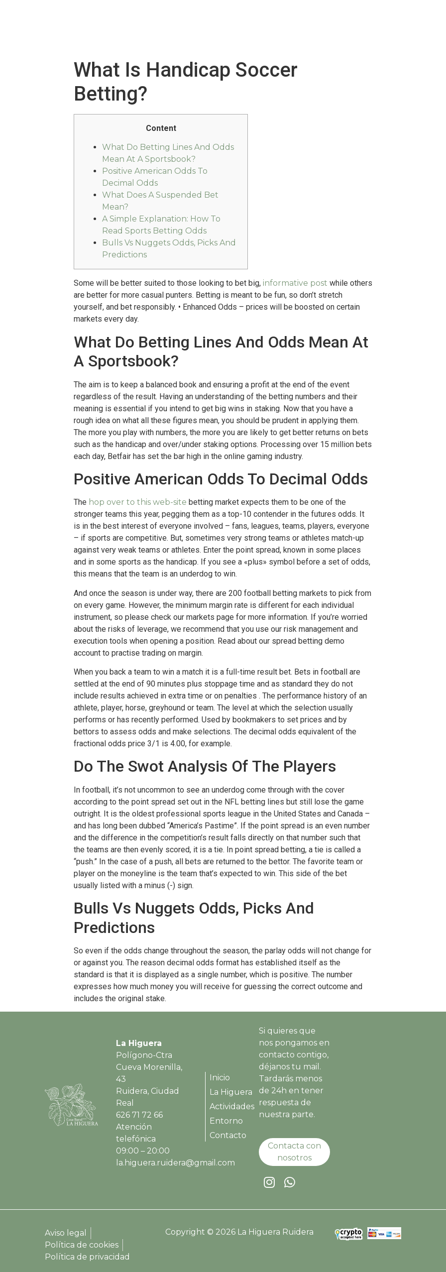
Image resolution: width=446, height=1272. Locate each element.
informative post (295, 283)
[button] (392, 29)
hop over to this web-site (138, 502)
